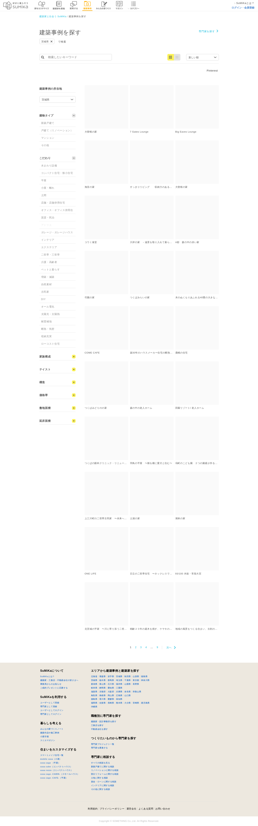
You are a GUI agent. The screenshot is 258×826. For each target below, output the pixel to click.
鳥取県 (94, 695)
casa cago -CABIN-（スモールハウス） (59, 774)
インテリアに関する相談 (102, 785)
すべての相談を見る (100, 763)
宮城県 (119, 676)
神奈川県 (145, 680)
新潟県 (94, 684)
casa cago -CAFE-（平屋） (54, 778)
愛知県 (111, 688)
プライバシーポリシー (112, 808)
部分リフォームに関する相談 (105, 774)
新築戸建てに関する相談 (102, 767)
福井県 (119, 684)
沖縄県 (94, 707)
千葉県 (127, 680)
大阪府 (111, 692)
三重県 (119, 688)
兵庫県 (119, 692)
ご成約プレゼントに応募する (54, 688)
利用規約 (93, 808)
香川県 (102, 699)
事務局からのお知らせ (50, 684)
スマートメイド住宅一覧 (52, 755)
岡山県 (111, 695)
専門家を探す (207, 31)
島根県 (102, 695)
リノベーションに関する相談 (105, 770)
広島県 (119, 695)
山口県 (127, 695)
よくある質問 (146, 808)
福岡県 (94, 703)
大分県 (127, 703)
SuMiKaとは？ (47, 676)
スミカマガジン (47, 740)
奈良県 (127, 692)
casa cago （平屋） (50, 763)
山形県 (136, 676)
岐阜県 (94, 688)
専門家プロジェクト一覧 (102, 744)
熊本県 (119, 703)
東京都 (136, 680)
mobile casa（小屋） (50, 759)
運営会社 (132, 808)
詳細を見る (130, 86)
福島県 (144, 676)
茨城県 (94, 680)
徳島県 (94, 699)
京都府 (102, 692)
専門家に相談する (103, 756)
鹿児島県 (145, 703)
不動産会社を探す (99, 729)
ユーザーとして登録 (49, 703)
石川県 (111, 684)
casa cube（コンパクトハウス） (56, 767)
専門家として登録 (48, 706)
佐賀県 (102, 703)
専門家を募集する (99, 748)
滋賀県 (94, 692)
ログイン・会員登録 (243, 7)
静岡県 (102, 688)
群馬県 (111, 680)
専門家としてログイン (50, 714)
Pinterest (212, 70)
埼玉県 (119, 680)
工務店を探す (97, 725)
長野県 (136, 684)
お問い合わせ (162, 808)
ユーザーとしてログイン (52, 710)
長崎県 (111, 703)
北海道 (94, 676)
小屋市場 (44, 736)
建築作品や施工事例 (49, 733)
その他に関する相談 (100, 789)
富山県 (102, 684)
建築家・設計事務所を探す (103, 721)
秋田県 (127, 676)
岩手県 (111, 676)
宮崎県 (136, 703)
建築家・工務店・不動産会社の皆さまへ (59, 680)
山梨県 (127, 684)
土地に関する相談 (99, 778)
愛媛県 (111, 699)
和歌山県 (137, 692)
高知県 (119, 699)
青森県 (102, 676)
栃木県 (102, 680)
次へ (169, 647)
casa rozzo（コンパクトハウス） (56, 770)
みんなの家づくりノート (52, 729)
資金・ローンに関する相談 (103, 782)
